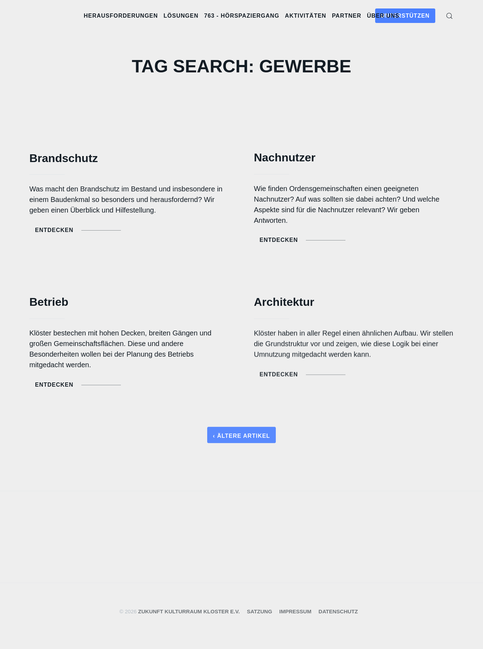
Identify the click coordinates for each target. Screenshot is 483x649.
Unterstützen (405, 16)
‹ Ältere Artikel (241, 438)
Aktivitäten (305, 16)
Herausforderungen (121, 16)
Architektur (284, 303)
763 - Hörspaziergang (241, 16)
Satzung (259, 611)
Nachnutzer (284, 157)
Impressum (295, 611)
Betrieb (48, 302)
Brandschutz (63, 158)
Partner (346, 16)
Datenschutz (338, 611)
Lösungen (181, 16)
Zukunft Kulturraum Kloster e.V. (189, 611)
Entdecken (78, 230)
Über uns (383, 16)
